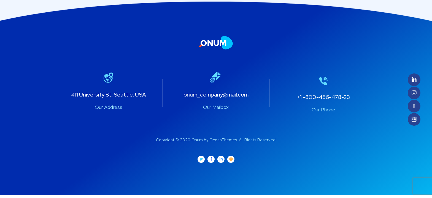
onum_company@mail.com (216, 94)
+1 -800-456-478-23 (323, 97)
